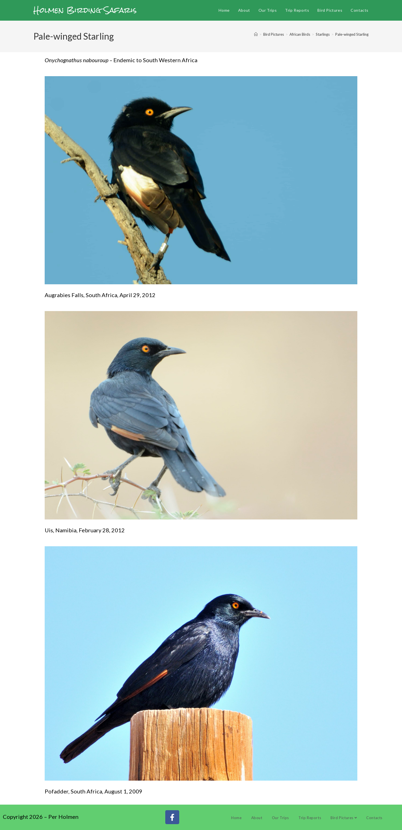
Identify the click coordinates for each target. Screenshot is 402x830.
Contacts (374, 817)
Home (236, 817)
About (256, 817)
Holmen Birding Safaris (85, 10)
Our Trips (280, 817)
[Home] (256, 34)
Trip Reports (309, 817)
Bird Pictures (344, 817)
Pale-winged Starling (351, 34)
